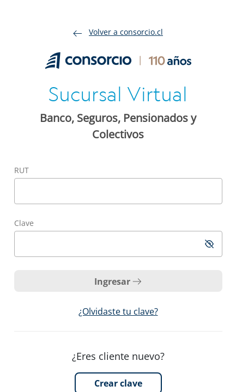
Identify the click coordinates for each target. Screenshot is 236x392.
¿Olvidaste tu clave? (118, 311)
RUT (21, 170)
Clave (24, 223)
